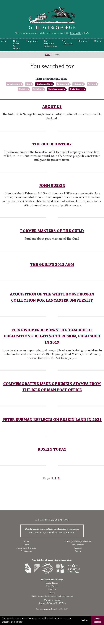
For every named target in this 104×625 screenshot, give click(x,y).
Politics (23, 89)
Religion (37, 89)
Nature (91, 84)
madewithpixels (50, 609)
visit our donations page (62, 532)
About (26, 544)
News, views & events (16, 45)
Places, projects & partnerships (50, 44)
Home (47, 54)
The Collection (67, 42)
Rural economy (55, 89)
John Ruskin (75, 33)
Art (28, 84)
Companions (31, 41)
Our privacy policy (52, 600)
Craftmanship (43, 84)
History (77, 84)
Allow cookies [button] (97, 620)
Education (62, 84)
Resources (83, 41)
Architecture (13, 84)
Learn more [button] (16, 622)
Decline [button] (84, 620)
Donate (97, 41)
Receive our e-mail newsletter (52, 520)
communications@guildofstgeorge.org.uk (55, 596)
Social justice (76, 89)
